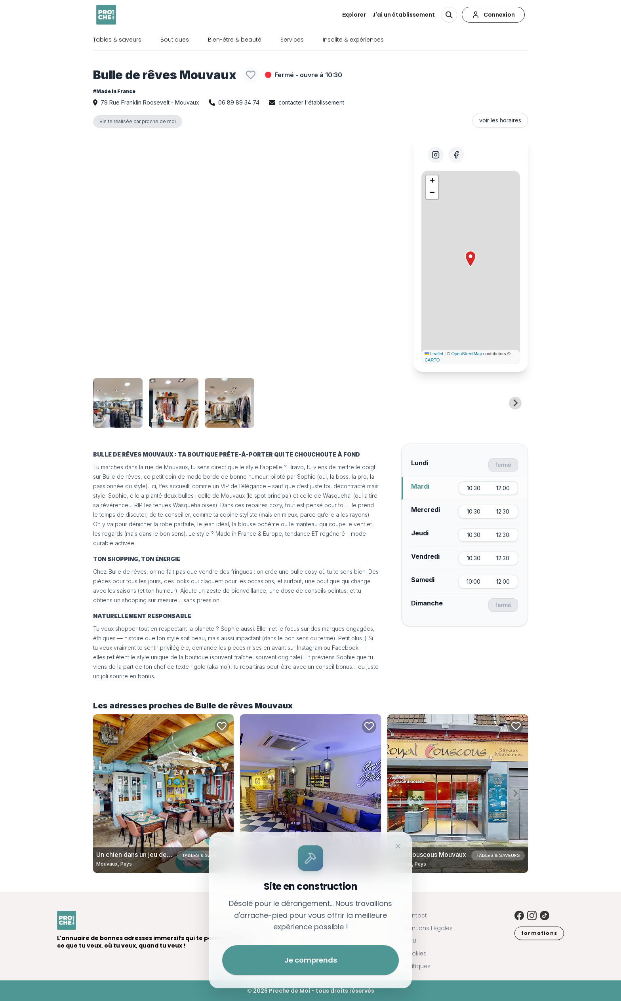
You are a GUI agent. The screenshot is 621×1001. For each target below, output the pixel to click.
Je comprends (310, 960)
